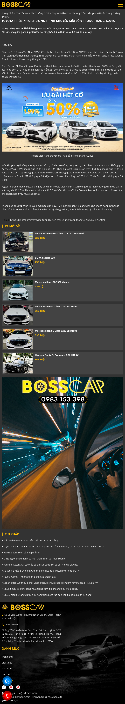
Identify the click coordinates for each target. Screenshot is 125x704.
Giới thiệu (7, 662)
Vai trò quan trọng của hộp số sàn (21, 552)
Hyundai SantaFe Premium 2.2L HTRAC (57, 355)
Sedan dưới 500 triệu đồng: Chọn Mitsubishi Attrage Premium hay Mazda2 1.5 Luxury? (50, 582)
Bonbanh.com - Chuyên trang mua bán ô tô (38, 696)
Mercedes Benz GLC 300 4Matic (52, 282)
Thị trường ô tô (40, 13)
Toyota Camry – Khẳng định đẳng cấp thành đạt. (29, 576)
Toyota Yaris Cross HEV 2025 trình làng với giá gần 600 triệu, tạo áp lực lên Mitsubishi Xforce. (53, 546)
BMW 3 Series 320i (45, 257)
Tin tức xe (7, 668)
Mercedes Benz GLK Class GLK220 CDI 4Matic (60, 233)
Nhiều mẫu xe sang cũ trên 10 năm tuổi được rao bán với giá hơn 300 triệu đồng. (47, 594)
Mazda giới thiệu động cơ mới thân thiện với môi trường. (34, 558)
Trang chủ (7, 656)
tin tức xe (22, 13)
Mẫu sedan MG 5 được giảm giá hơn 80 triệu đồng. (30, 540)
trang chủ (7, 13)
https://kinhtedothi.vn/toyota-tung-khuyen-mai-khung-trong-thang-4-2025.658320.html (57, 219)
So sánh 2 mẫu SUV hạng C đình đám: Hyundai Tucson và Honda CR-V (40, 570)
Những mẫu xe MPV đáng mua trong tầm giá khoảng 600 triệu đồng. (40, 588)
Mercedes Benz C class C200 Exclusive (56, 306)
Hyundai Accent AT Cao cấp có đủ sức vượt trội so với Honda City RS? (40, 564)
